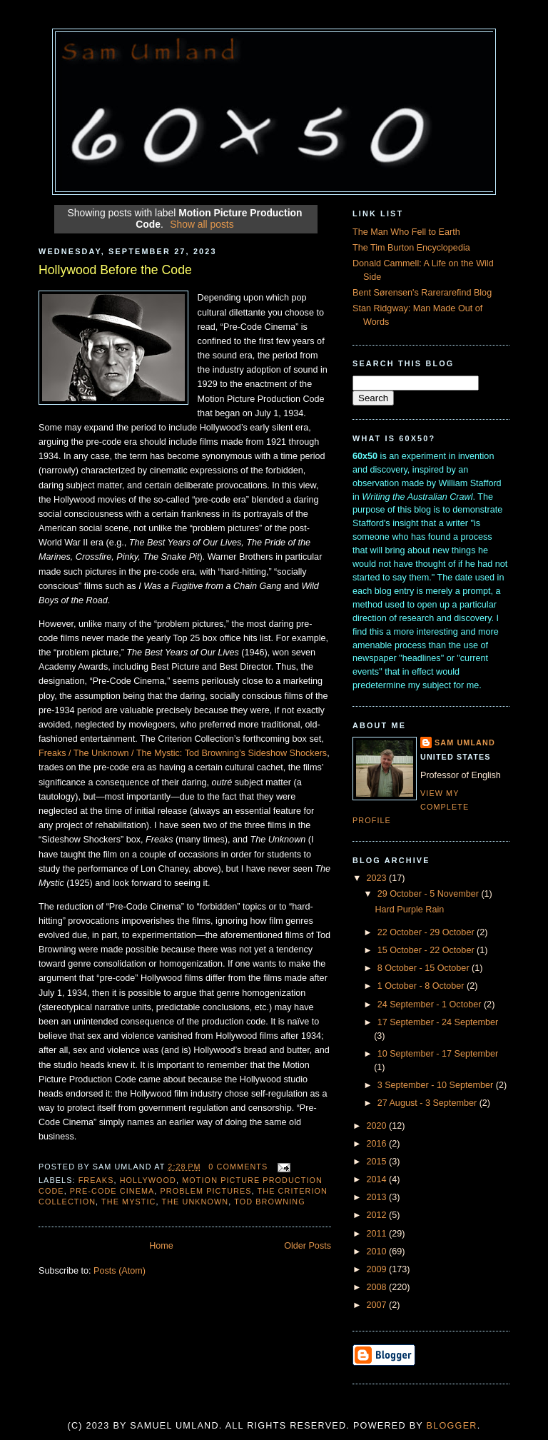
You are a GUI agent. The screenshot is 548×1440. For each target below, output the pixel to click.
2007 (378, 1305)
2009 (378, 1269)
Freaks (96, 1180)
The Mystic (128, 1201)
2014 (378, 1179)
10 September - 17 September (438, 1054)
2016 (378, 1144)
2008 (378, 1287)
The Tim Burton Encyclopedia (411, 248)
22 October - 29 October (427, 932)
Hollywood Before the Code (115, 270)
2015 (378, 1162)
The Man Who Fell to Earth (406, 232)
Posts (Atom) (119, 1271)
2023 (378, 878)
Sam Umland (465, 742)
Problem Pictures (206, 1191)
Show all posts (201, 224)
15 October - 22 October (427, 950)
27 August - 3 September (428, 1103)
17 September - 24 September (438, 1022)
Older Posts (307, 1246)
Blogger (452, 1426)
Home (161, 1246)
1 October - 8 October (422, 986)
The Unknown (194, 1201)
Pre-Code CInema (112, 1191)
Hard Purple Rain (410, 910)
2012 (378, 1215)
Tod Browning (269, 1201)
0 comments (238, 1166)
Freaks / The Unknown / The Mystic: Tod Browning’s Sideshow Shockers (183, 753)
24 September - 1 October (430, 1004)
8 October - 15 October (424, 968)
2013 (378, 1197)
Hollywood (148, 1180)
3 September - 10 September (436, 1085)
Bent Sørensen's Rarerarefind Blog (422, 293)
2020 (378, 1126)
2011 (378, 1234)
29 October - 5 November (429, 894)
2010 (378, 1252)
